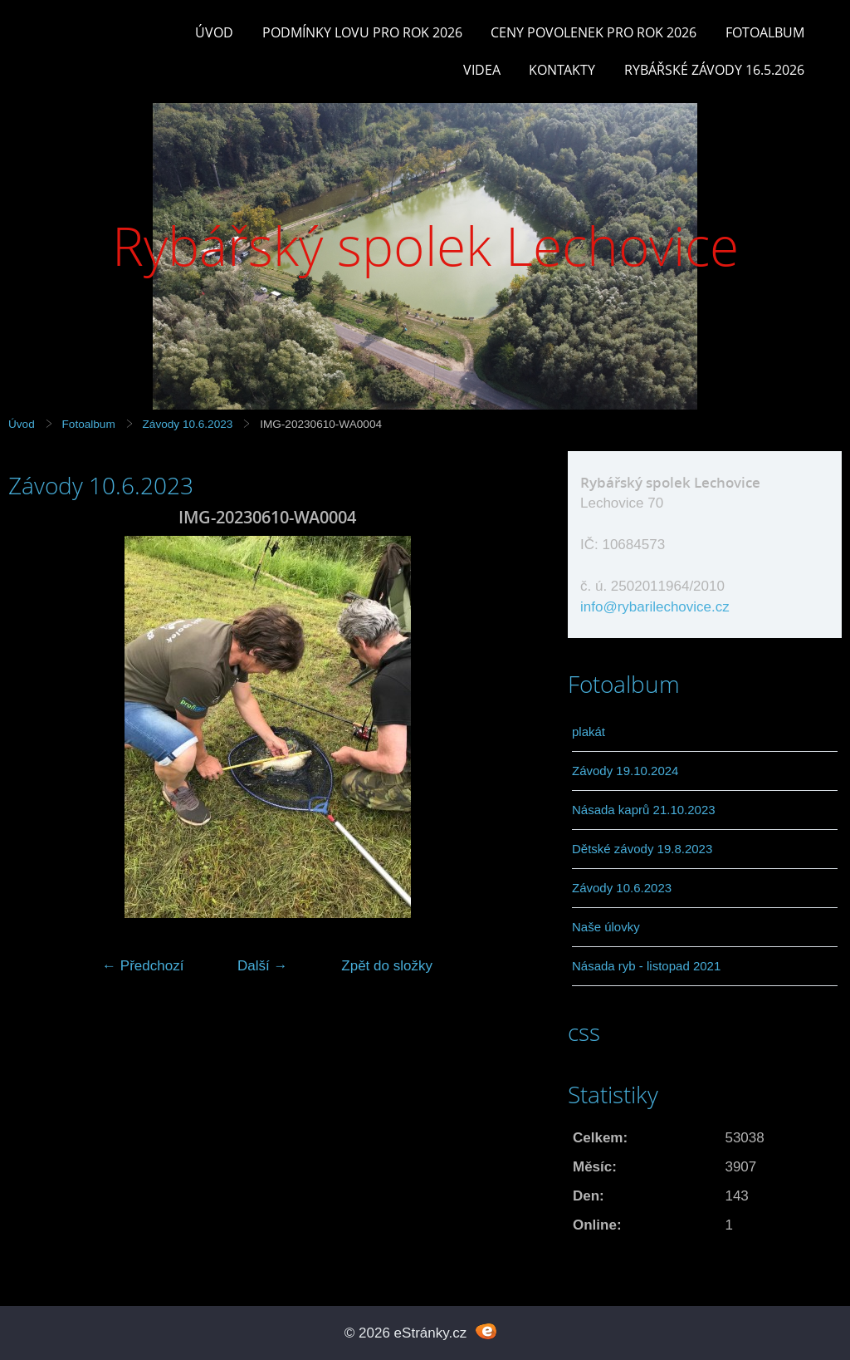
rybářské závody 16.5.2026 (714, 70)
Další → (262, 966)
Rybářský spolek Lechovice (425, 245)
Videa (482, 70)
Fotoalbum (764, 32)
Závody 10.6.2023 (188, 424)
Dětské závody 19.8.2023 (642, 849)
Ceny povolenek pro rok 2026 (593, 32)
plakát (588, 731)
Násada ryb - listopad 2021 (646, 966)
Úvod (214, 32)
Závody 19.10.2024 (625, 770)
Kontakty (562, 70)
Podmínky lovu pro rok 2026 (362, 32)
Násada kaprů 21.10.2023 (644, 810)
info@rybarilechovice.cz (655, 607)
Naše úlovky (606, 927)
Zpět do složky (386, 966)
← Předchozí (142, 966)
